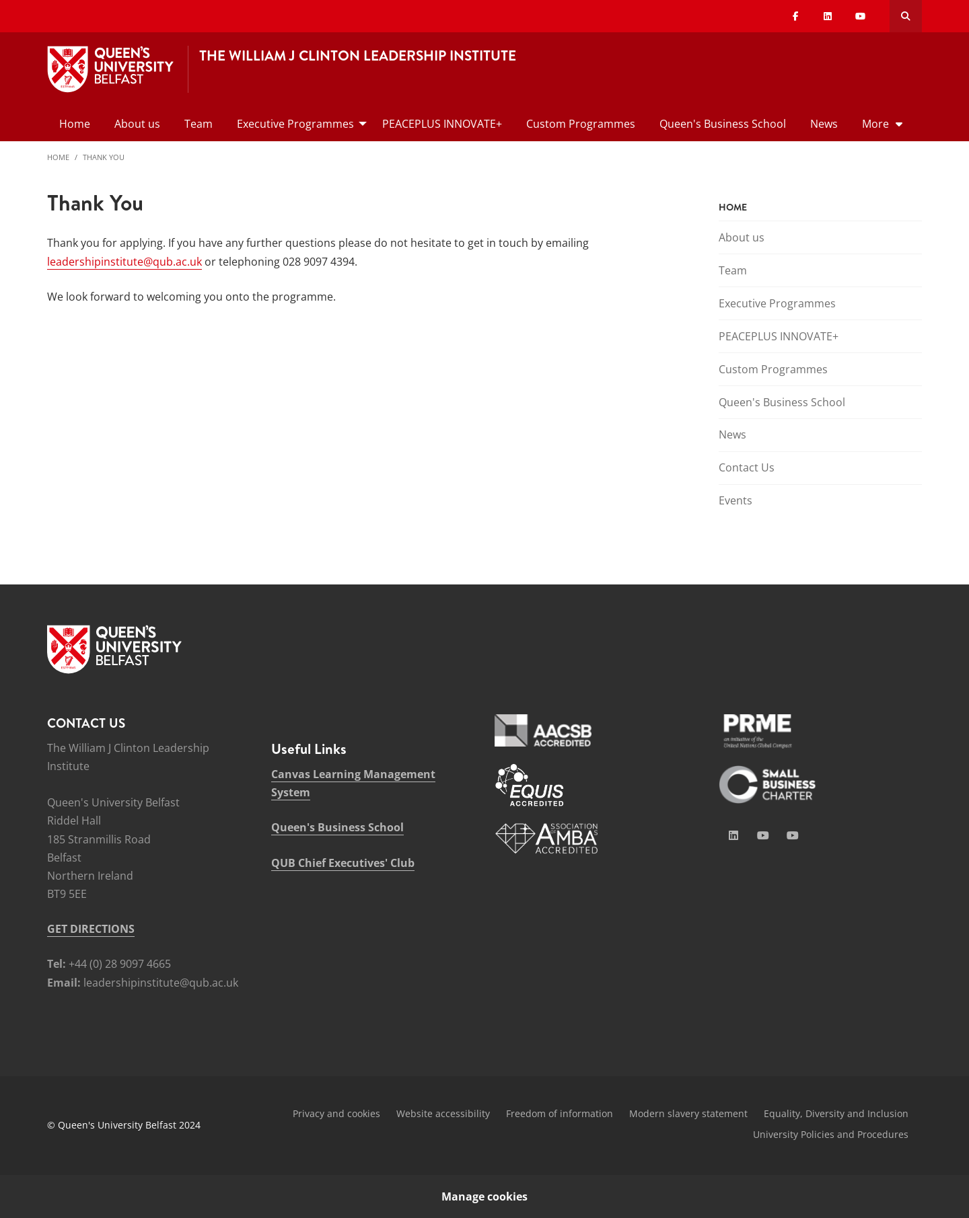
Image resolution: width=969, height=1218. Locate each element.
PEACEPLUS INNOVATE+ (778, 336)
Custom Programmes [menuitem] (580, 123)
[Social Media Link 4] (793, 835)
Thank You (103, 157)
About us (741, 237)
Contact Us (747, 467)
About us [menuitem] (137, 123)
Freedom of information (559, 1113)
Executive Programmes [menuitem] (295, 123)
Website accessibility (443, 1113)
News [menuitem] (824, 123)
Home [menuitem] (74, 123)
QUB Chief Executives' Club (343, 862)
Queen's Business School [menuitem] (722, 123)
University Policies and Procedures (830, 1134)
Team (733, 270)
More (875, 123)
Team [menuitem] (198, 123)
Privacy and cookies (336, 1113)
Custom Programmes (773, 369)
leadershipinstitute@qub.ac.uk (124, 261)
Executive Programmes (777, 303)
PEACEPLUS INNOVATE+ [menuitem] (442, 123)
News (732, 434)
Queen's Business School (782, 402)
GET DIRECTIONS (91, 928)
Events (735, 500)
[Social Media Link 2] (763, 835)
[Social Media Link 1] (733, 835)
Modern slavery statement (688, 1113)
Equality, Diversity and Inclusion (836, 1113)
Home (58, 157)
